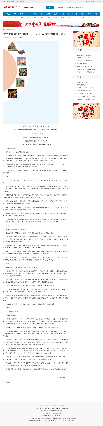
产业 (96, 17)
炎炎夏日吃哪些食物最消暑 (83, 90)
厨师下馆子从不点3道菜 (82, 85)
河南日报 (21, 37)
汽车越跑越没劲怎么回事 (83, 58)
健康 (49, 17)
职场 (62, 17)
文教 (89, 14)
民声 (28, 17)
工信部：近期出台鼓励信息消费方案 (86, 72)
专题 (69, 14)
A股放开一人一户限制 (82, 63)
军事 (75, 14)
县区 (35, 17)
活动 (69, 17)
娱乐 (82, 14)
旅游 (22, 17)
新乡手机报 (60, 7)
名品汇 (8, 29)
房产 (8, 17)
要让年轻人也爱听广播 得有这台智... (86, 96)
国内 (21, 14)
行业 (89, 17)
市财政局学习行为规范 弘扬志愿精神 (86, 69)
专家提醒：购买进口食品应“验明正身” (86, 87)
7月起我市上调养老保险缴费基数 (85, 66)
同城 (76, 17)
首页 (8, 14)
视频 (55, 14)
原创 (48, 14)
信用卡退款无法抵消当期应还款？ (85, 60)
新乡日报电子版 (69, 7)
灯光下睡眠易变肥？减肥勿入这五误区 (86, 93)
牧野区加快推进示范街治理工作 (84, 55)
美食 (55, 17)
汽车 (15, 17)
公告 (62, 14)
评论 (42, 14)
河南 (28, 14)
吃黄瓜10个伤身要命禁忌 (83, 82)
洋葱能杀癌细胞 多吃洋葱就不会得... (86, 99)
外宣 (35, 14)
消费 (96, 14)
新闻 (15, 14)
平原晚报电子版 (79, 7)
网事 (42, 17)
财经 (82, 17)
